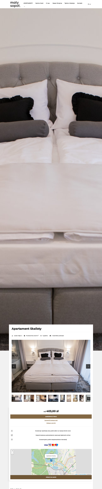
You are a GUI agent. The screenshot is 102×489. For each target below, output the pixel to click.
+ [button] (12, 451)
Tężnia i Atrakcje (70, 4)
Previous (14, 366)
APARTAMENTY (29, 4)
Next (88, 366)
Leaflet (76, 474)
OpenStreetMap (82, 474)
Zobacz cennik (51, 423)
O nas (48, 4)
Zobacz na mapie (51, 477)
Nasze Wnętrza (58, 4)
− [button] (12, 453)
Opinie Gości (40, 4)
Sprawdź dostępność (51, 420)
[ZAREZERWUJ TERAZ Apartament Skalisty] (51, 416)
